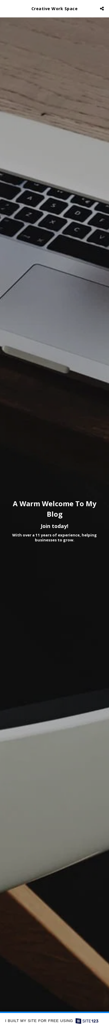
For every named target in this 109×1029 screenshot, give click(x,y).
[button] (6, 8)
